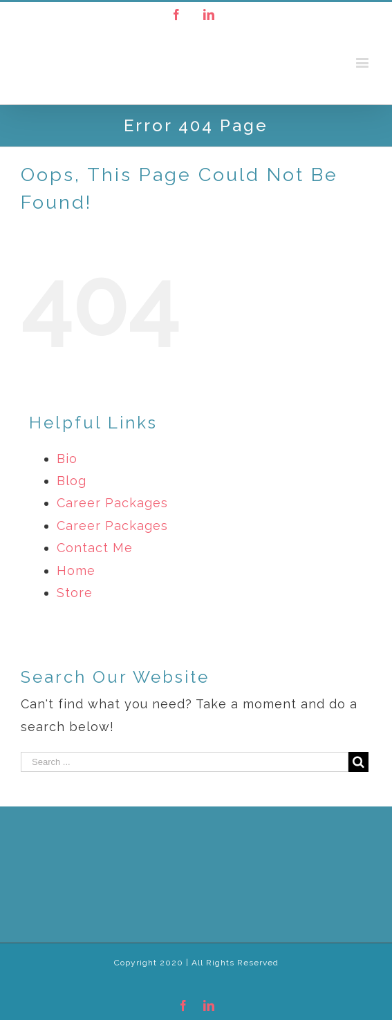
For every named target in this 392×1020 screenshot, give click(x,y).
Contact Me (95, 547)
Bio (67, 458)
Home (76, 570)
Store (75, 592)
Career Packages (112, 502)
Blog (71, 480)
